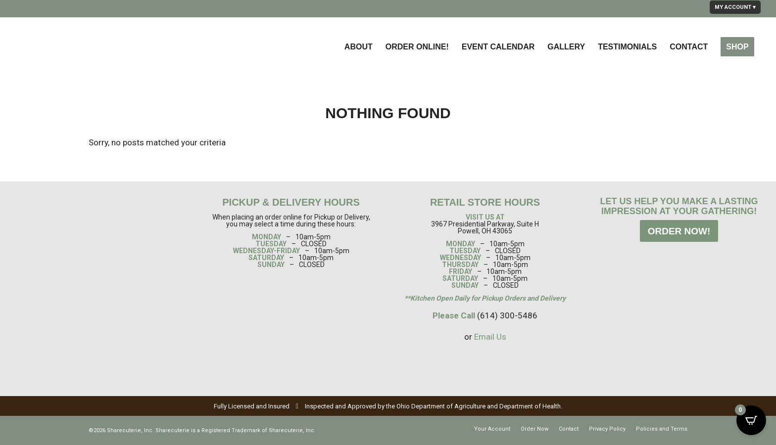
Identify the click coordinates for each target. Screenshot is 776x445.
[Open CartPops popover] (751, 420)
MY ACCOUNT (733, 7)
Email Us (490, 337)
